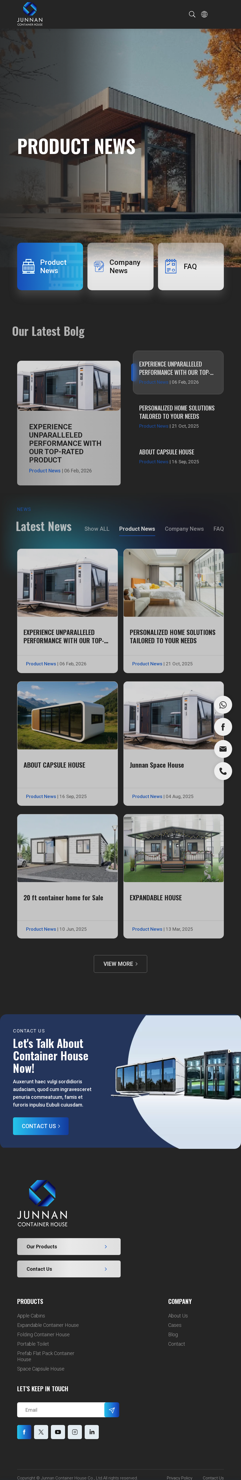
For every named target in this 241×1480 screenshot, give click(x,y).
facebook (24, 1432)
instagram (92, 1432)
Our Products (42, 1246)
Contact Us (39, 1126)
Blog (173, 1334)
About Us (178, 1316)
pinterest (75, 1432)
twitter (41, 1432)
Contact (176, 1344)
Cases (175, 1325)
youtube (58, 1432)
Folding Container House (43, 1334)
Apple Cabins (31, 1316)
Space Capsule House (40, 1369)
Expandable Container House (48, 1325)
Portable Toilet (33, 1344)
